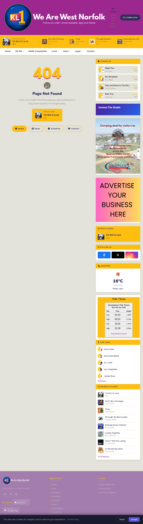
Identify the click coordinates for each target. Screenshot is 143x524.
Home (8, 51)
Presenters (56, 496)
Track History (57, 508)
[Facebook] (104, 255)
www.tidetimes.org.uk (119, 334)
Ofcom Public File (106, 484)
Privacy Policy (105, 488)
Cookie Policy (73, 519)
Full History (103, 457)
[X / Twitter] (118, 255)
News (66, 51)
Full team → (103, 381)
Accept (134, 519)
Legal (78, 51)
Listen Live (130, 17)
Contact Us (56, 512)
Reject (122, 519)
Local (55, 51)
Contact (91, 51)
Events (54, 504)
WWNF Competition (37, 51)
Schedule (54, 128)
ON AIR (19, 51)
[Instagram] (131, 255)
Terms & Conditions (107, 492)
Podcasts (55, 500)
